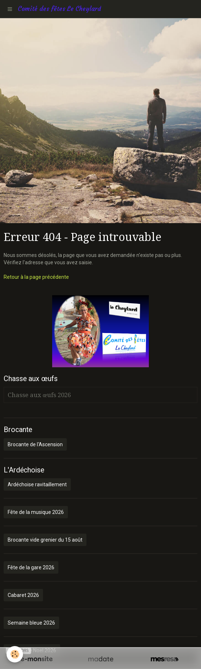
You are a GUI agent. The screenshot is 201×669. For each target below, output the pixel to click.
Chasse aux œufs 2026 (39, 395)
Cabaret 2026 (23, 595)
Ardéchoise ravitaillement (37, 484)
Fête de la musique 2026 (36, 512)
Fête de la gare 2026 (31, 567)
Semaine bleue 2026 (31, 623)
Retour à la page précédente (36, 277)
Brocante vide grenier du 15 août (45, 540)
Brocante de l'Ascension (35, 444)
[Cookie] (15, 654)
